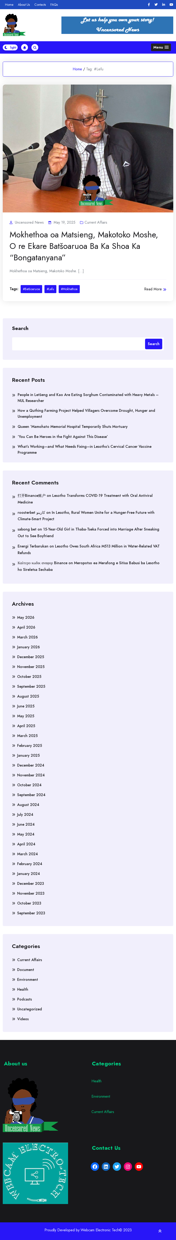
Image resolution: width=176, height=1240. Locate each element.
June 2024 (26, 824)
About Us (24, 4)
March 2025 (27, 735)
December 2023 (30, 883)
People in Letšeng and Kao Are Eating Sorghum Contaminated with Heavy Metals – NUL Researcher (88, 397)
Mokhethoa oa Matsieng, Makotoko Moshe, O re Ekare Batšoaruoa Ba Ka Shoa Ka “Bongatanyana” (84, 246)
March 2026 (27, 637)
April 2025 (26, 726)
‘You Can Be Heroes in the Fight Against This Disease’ (63, 436)
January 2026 (28, 647)
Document (25, 969)
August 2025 (28, 696)
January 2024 (28, 873)
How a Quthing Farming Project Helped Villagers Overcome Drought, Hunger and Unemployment (86, 413)
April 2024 (26, 844)
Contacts (40, 4)
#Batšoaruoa (31, 289)
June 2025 (25, 706)
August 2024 (28, 804)
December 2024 (30, 765)
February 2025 (29, 745)
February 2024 (29, 863)
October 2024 (29, 785)
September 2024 (31, 794)
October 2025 (29, 676)
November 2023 (30, 893)
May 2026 (25, 617)
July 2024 (25, 814)
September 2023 (31, 913)
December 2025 (30, 657)
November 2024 (31, 775)
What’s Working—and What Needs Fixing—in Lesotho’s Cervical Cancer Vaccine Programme (84, 449)
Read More (155, 289)
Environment (27, 979)
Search (20, 327)
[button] (161, 47)
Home (9, 4)
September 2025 (31, 686)
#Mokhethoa (69, 289)
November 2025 (30, 666)
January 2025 (28, 755)
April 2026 (26, 627)
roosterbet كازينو (31, 512)
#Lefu (50, 289)
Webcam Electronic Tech (100, 1230)
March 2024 (27, 854)
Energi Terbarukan (33, 546)
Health (22, 989)
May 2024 (25, 834)
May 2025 (25, 716)
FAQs (54, 4)
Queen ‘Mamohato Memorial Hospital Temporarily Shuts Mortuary (73, 426)
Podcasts (24, 999)
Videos (23, 1019)
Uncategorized (29, 1009)
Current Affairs (96, 222)
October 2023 (29, 903)
